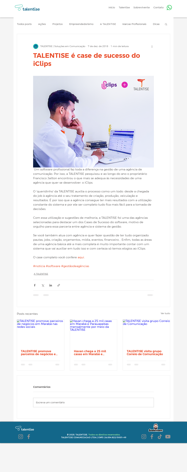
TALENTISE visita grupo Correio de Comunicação (145, 353)
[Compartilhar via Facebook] (34, 285)
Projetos (57, 24)
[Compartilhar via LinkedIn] (50, 285)
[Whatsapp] (169, 7)
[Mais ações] (152, 46)
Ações (42, 24)
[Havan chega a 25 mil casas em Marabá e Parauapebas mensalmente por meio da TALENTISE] (93, 333)
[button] (166, 24)
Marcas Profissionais (134, 24)
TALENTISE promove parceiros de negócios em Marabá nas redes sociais (40, 353)
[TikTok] (160, 436)
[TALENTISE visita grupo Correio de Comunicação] (146, 333)
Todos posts (24, 24)
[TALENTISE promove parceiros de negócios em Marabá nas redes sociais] (40, 333)
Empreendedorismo (81, 24)
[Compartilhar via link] (58, 285)
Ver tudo (165, 313)
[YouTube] (168, 436)
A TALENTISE (108, 24)
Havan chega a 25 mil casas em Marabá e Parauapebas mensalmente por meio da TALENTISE (91, 353)
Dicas (156, 24)
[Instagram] (20, 436)
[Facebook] (28, 436)
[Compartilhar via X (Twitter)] (42, 285)
